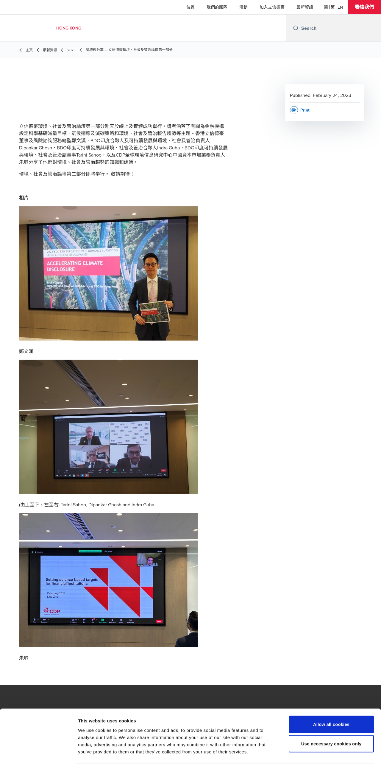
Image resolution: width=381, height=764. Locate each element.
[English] (340, 7)
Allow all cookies (331, 700)
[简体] (326, 7)
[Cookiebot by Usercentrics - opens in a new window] (39, 752)
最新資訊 (304, 7)
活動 (243, 7)
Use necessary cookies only (331, 720)
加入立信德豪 (272, 7)
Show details (312, 752)
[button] (364, 7)
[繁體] (333, 7)
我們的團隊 (217, 7)
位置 (190, 7)
